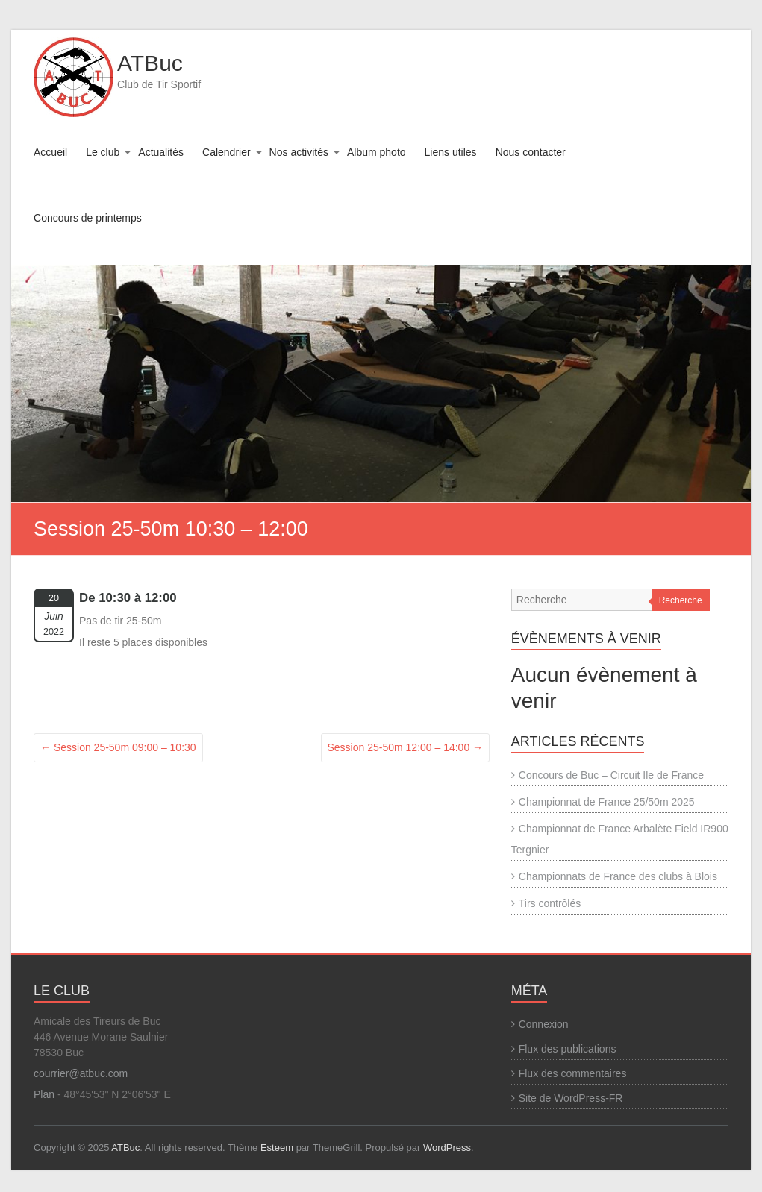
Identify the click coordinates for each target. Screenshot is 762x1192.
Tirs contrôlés (550, 903)
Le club (102, 152)
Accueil (50, 152)
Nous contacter (531, 152)
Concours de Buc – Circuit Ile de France (611, 775)
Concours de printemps (88, 218)
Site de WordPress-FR (571, 1098)
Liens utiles (451, 152)
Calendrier (226, 152)
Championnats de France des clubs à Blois (618, 876)
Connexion (544, 1024)
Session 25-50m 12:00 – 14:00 (406, 747)
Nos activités (298, 152)
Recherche (680, 600)
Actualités (161, 152)
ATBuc (150, 63)
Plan (44, 1094)
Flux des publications (567, 1049)
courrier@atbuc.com (81, 1073)
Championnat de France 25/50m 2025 (607, 802)
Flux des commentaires (573, 1073)
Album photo (376, 152)
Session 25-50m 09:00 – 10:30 (118, 747)
